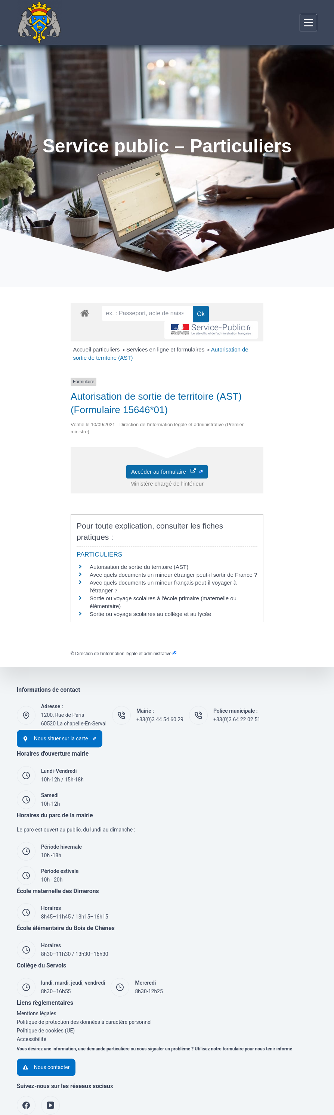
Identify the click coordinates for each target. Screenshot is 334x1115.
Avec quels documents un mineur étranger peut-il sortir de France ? (119, 549)
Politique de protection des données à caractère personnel (84, 981)
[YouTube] (50, 1063)
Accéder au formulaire (167, 456)
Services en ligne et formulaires (112, 363)
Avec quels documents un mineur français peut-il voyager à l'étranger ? (124, 557)
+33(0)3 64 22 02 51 (236, 678)
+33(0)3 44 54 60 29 (159, 678)
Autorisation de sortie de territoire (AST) (206, 363)
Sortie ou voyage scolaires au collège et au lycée (96, 572)
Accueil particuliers (43, 363)
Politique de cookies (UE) (46, 989)
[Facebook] (26, 1063)
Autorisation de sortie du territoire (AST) (85, 541)
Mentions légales (36, 972)
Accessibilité (31, 998)
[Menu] (308, 22)
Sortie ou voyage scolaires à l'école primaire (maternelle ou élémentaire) (126, 564)
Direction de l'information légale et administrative (72, 612)
